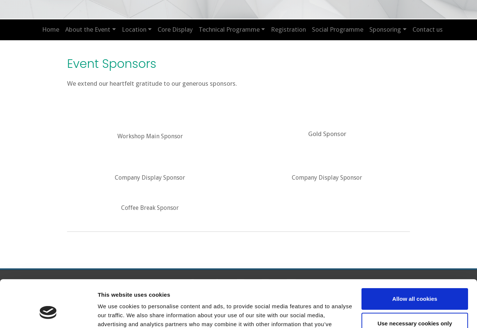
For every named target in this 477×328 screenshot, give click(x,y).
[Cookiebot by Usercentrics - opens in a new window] (48, 313)
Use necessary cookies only (415, 283)
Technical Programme (229, 29)
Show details (115, 313)
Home (50, 29)
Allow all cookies (414, 258)
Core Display (175, 29)
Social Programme (337, 29)
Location (134, 29)
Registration (288, 29)
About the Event (87, 29)
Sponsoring (385, 29)
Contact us (428, 29)
